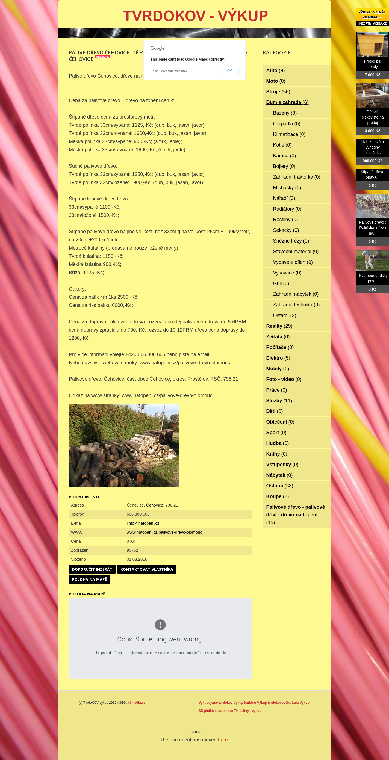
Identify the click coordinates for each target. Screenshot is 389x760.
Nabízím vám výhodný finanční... (372, 147)
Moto (275, 81)
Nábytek (279, 475)
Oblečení (280, 422)
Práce (276, 390)
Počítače (280, 347)
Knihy (276, 454)
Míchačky (287, 187)
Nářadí (284, 198)
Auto (275, 70)
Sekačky (286, 230)
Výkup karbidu (245, 703)
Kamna (284, 155)
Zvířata (278, 336)
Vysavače (287, 273)
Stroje (278, 91)
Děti (274, 411)
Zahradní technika (296, 304)
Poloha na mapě (89, 579)
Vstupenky (282, 464)
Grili (281, 283)
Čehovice (154, 505)
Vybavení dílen (293, 262)
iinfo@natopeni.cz (143, 523)
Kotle (282, 145)
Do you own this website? (169, 71)
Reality (279, 326)
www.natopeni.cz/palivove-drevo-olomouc (164, 532)
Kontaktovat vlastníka (146, 569)
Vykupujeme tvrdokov (215, 703)
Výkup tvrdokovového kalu (278, 703)
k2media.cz (136, 703)
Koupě (277, 496)
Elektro (278, 358)
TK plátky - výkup (247, 711)
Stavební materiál (296, 251)
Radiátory (287, 209)
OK (229, 71)
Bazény (285, 113)
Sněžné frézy (291, 241)
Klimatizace (289, 134)
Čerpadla (286, 123)
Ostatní (284, 315)
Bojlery (284, 166)
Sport (276, 432)
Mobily (277, 368)
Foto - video (284, 379)
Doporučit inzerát (92, 569)
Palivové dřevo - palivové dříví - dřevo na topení (295, 514)
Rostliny (285, 219)
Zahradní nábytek (296, 294)
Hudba (277, 443)
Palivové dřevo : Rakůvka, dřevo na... (372, 227)
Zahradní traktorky (296, 177)
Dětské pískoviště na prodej (372, 117)
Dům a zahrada (287, 102)
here (223, 740)
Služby (279, 400)
